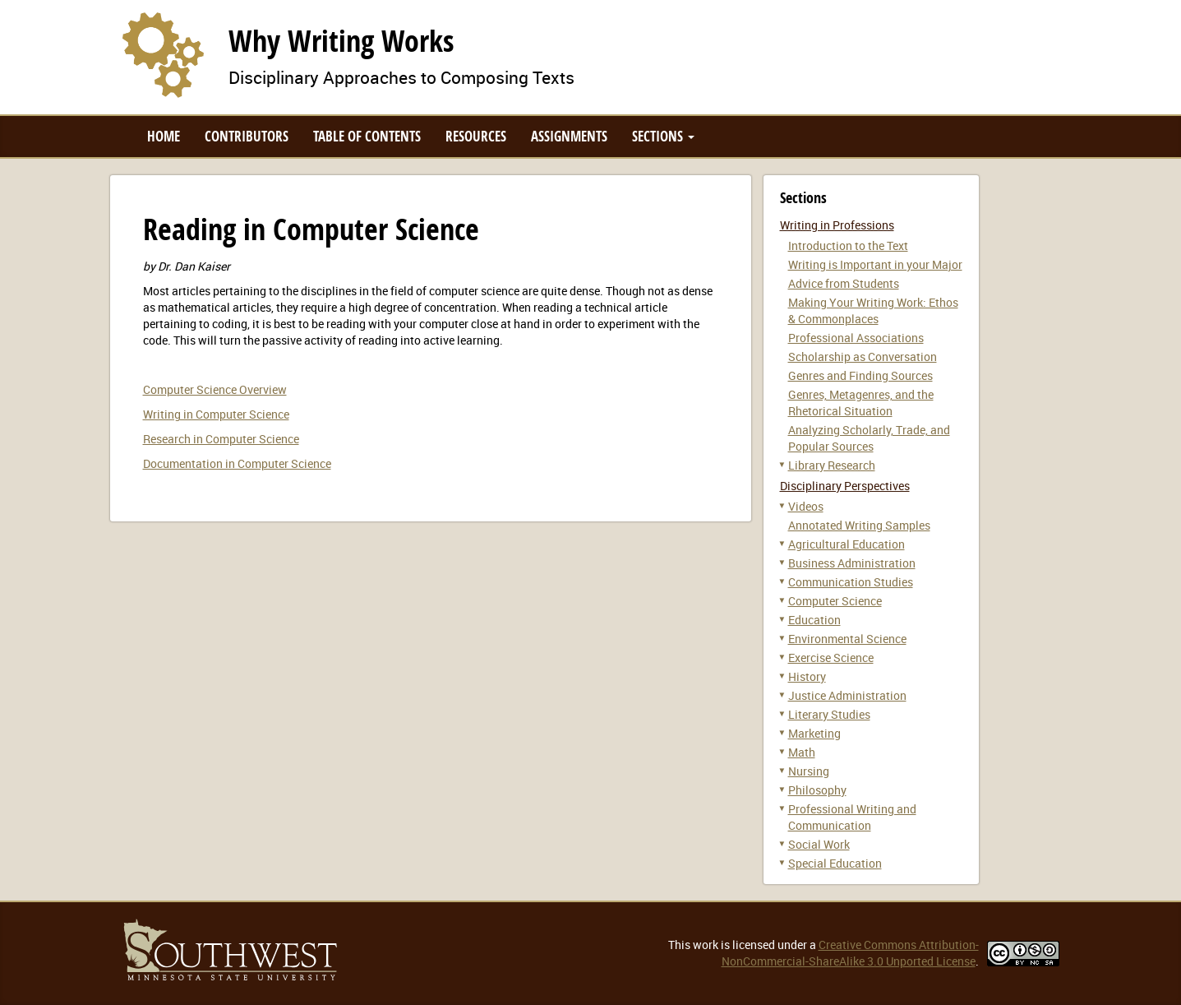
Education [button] (814, 620)
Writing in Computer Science (216, 414)
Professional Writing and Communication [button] (852, 817)
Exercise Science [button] (831, 657)
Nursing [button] (808, 771)
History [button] (807, 676)
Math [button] (801, 752)
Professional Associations (856, 337)
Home (163, 136)
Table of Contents (367, 136)
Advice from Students (843, 283)
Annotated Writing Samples (859, 525)
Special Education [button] (835, 863)
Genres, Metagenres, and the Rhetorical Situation (861, 403)
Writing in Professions (837, 225)
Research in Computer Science (221, 439)
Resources (475, 136)
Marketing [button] (814, 733)
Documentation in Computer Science (237, 463)
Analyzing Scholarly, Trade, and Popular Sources (869, 438)
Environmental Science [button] (847, 638)
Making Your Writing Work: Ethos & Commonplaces (873, 310)
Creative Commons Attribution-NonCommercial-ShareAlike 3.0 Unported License (850, 953)
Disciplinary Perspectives (845, 485)
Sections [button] (663, 136)
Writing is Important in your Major (875, 264)
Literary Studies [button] (829, 714)
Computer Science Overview (215, 389)
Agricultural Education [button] (846, 544)
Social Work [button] (819, 844)
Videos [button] (805, 506)
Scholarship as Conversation (862, 356)
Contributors (246, 136)
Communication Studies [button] (850, 582)
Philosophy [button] (817, 790)
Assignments (569, 136)
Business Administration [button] (852, 563)
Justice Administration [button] (847, 695)
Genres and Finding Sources (860, 375)
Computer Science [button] (835, 601)
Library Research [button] (831, 465)
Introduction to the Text (848, 245)
